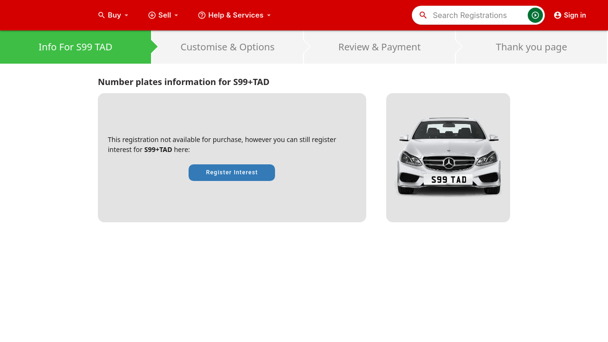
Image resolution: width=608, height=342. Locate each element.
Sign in (569, 15)
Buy (114, 15)
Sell (164, 15)
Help (235, 15)
